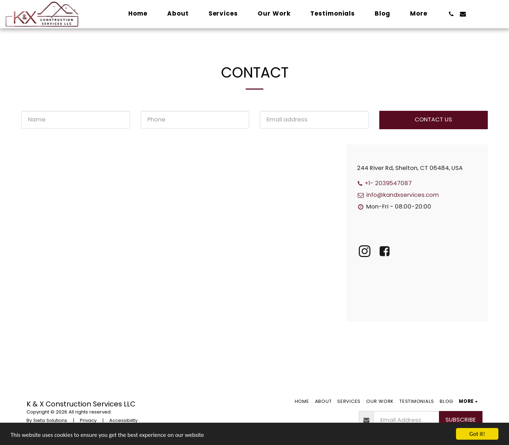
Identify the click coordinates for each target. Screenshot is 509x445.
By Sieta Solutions (47, 420)
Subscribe (460, 420)
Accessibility (123, 420)
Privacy (88, 420)
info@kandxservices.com (398, 195)
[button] (451, 14)
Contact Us (433, 119)
